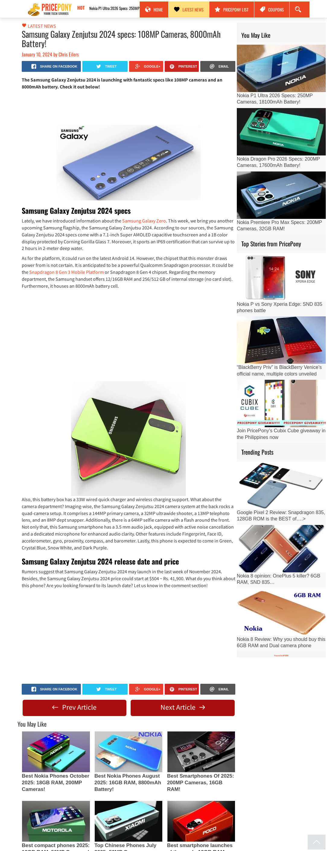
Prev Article (74, 707)
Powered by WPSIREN (281, 655)
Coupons (272, 9)
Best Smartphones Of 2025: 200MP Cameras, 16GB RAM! (200, 782)
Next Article (182, 707)
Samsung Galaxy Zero (144, 221)
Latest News (189, 9)
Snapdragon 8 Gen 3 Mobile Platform (66, 272)
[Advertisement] (128, 106)
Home (154, 9)
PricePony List (232, 9)
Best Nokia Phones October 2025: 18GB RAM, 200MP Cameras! (55, 782)
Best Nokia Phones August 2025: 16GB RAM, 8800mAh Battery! (127, 782)
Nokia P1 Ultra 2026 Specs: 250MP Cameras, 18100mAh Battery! (130, 8)
